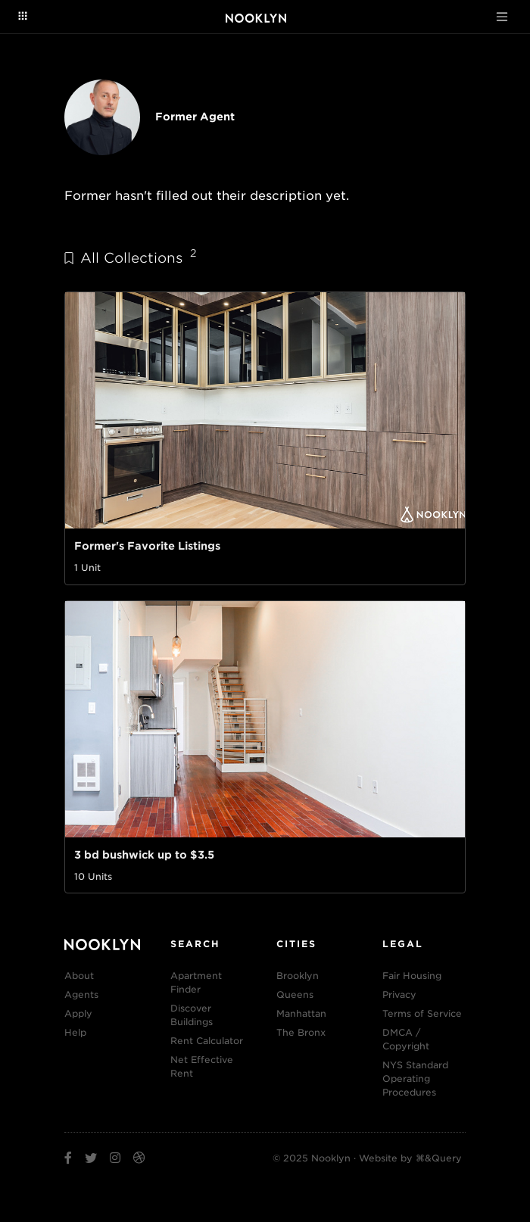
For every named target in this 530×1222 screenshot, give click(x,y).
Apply (78, 1013)
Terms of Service (422, 1013)
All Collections (130, 257)
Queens (294, 994)
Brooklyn (297, 975)
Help (75, 1032)
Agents (81, 994)
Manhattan (301, 1013)
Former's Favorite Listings (147, 546)
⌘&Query (439, 1158)
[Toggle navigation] (502, 16)
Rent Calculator (206, 1040)
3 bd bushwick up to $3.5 (144, 855)
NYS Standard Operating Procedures (415, 1078)
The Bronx (301, 1032)
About (79, 975)
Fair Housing (411, 975)
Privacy (399, 994)
